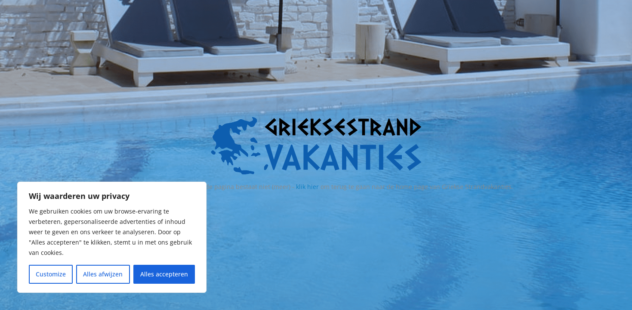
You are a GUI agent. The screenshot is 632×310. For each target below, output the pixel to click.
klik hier (307, 187)
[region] (112, 237)
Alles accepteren (164, 274)
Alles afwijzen (103, 274)
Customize (51, 274)
